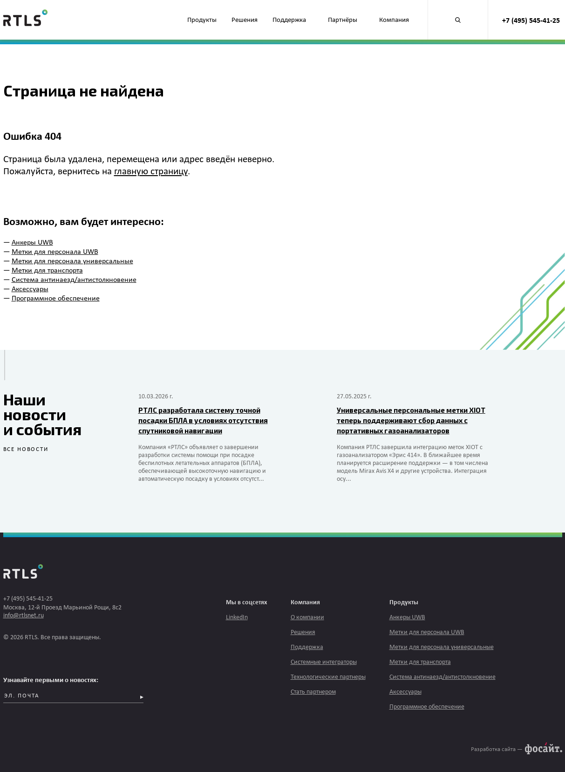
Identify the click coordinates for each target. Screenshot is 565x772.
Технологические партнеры (328, 677)
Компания (394, 20)
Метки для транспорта (47, 270)
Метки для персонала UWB (55, 252)
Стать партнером (313, 692)
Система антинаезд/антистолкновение (74, 280)
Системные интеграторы (324, 662)
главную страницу (151, 172)
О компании (307, 617)
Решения (244, 20)
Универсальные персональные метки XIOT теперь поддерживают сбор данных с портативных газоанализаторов (411, 420)
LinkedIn (237, 617)
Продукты (202, 20)
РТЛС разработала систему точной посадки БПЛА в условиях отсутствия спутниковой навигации (203, 420)
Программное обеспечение (56, 298)
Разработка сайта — (497, 749)
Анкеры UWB (32, 242)
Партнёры (342, 20)
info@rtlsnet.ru (23, 615)
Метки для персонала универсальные (72, 261)
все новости (25, 449)
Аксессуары (30, 289)
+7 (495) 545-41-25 (531, 21)
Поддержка (289, 20)
